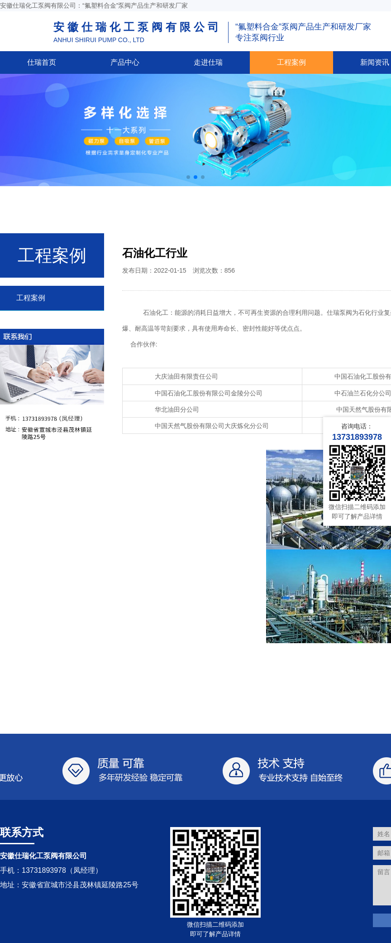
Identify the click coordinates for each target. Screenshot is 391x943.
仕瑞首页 (41, 62)
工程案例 (291, 62)
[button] (188, 177)
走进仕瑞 (208, 62)
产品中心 (124, 62)
